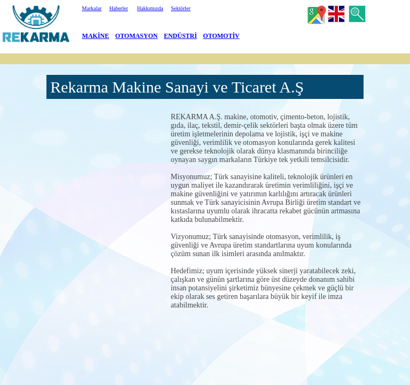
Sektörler (181, 8)
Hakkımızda (150, 8)
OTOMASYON (136, 36)
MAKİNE (95, 36)
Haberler (118, 8)
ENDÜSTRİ (180, 36)
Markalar (92, 8)
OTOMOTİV (221, 36)
